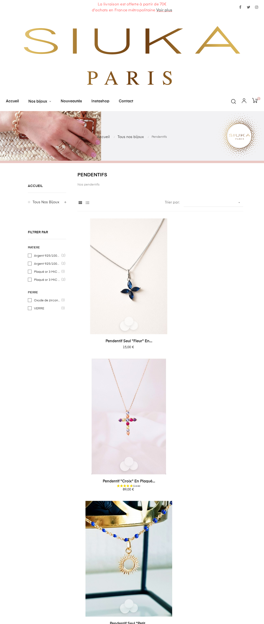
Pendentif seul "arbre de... (217, 370)
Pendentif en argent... (104, 370)
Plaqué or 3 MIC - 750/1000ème (47, 280)
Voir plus (164, 10)
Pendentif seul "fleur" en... (103, 284)
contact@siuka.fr (171, 531)
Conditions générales (105, 549)
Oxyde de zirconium (47, 300)
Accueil (35, 186)
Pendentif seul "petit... (217, 284)
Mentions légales (101, 566)
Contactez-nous (101, 532)
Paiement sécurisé (103, 558)
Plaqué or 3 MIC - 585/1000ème (47, 272)
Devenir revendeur (103, 575)
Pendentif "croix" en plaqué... (160, 284)
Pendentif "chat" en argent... (103, 455)
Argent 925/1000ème (47, 256)
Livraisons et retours (104, 541)
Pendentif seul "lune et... (160, 370)
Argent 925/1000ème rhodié (47, 264)
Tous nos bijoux (46, 202)
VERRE (47, 308)
